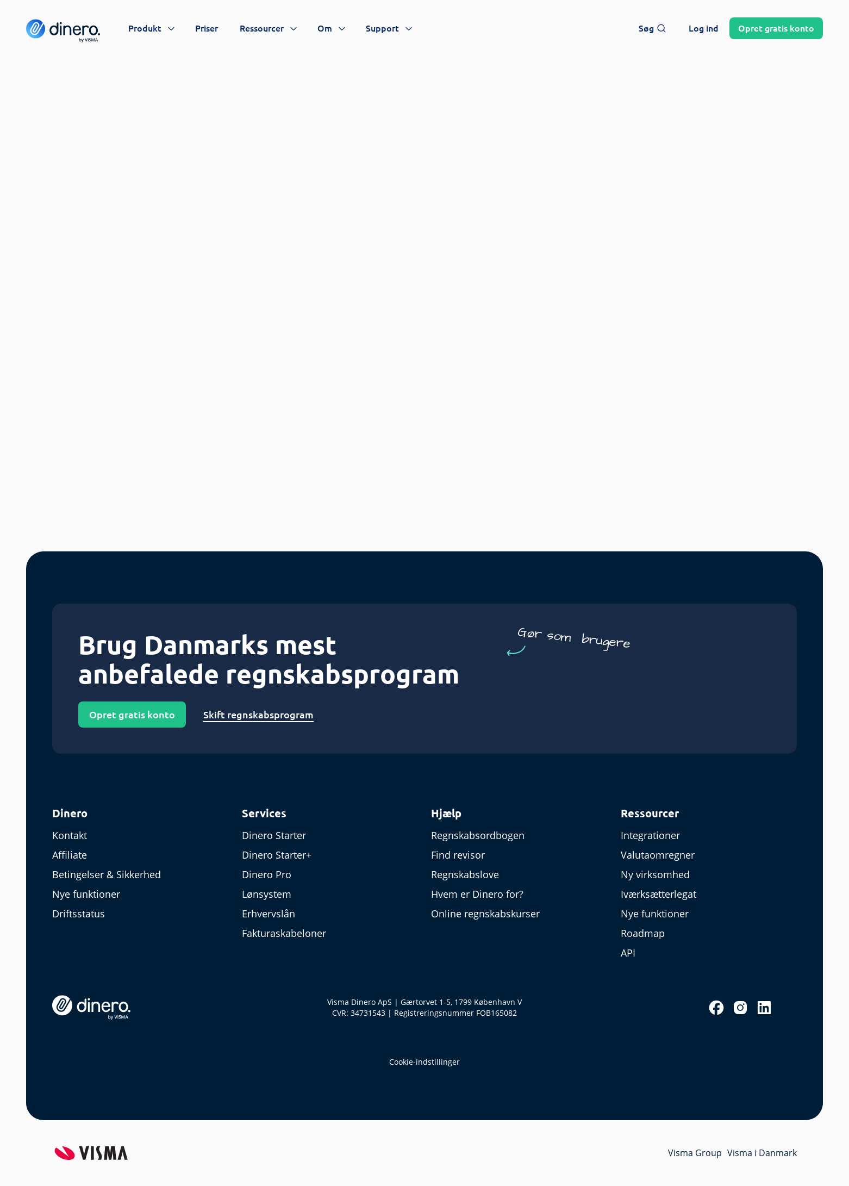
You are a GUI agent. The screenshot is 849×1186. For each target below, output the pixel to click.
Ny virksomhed (655, 874)
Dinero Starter (274, 835)
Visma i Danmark (762, 1153)
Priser (206, 28)
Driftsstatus (78, 913)
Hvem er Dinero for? (477, 894)
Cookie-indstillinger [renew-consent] (424, 1062)
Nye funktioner (86, 894)
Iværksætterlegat (658, 894)
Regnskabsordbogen (478, 835)
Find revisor (458, 854)
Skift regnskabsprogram (258, 714)
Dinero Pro (266, 874)
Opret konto (776, 28)
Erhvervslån (268, 913)
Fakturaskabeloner (284, 933)
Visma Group (695, 1153)
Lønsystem (266, 894)
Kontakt (69, 835)
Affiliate (69, 854)
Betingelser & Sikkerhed (106, 874)
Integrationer (650, 835)
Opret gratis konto (132, 714)
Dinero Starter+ (276, 854)
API (628, 952)
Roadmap (643, 933)
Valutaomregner (658, 854)
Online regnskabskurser (485, 913)
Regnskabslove (465, 874)
